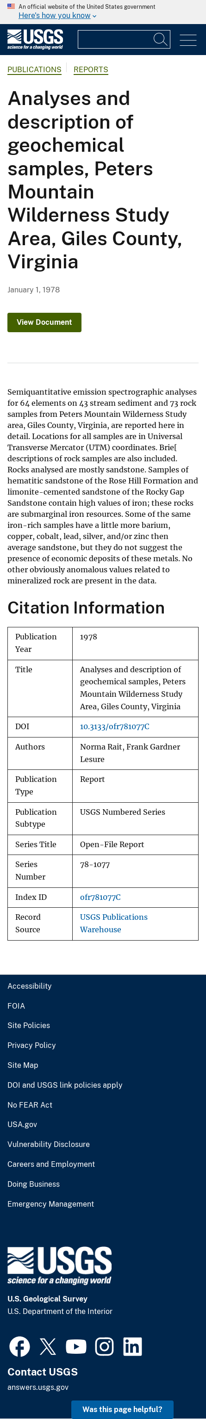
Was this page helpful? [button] (122, 1409)
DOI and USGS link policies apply (65, 1085)
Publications (34, 69)
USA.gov (22, 1125)
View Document (44, 322)
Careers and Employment (51, 1164)
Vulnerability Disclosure (48, 1144)
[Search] (161, 39)
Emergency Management (50, 1204)
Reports (91, 69)
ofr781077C (100, 897)
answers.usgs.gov (38, 1387)
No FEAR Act (29, 1105)
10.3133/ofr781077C (114, 726)
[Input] (124, 39)
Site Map (22, 1065)
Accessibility (29, 986)
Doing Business (33, 1184)
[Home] (35, 47)
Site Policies (28, 1026)
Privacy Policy (31, 1045)
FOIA (16, 1006)
